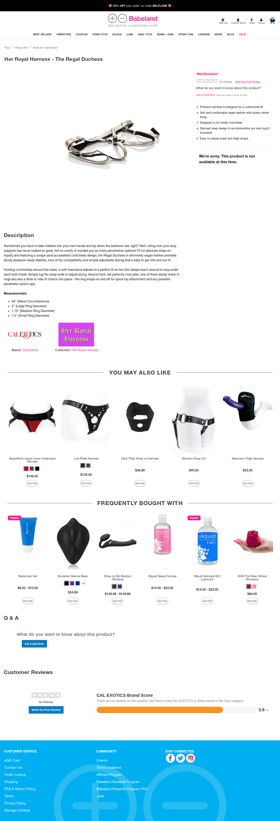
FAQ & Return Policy (20, 789)
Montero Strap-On (194, 458)
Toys (7, 47)
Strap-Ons (21, 47)
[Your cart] (272, 21)
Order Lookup (15, 774)
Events (102, 760)
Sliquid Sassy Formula (162, 576)
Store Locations (109, 767)
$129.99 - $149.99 (117, 594)
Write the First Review (247, 81)
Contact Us (13, 767)
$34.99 (73, 592)
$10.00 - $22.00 (162, 588)
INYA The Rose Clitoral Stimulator (252, 577)
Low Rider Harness (86, 458)
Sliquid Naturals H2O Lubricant (207, 577)
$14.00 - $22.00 (207, 589)
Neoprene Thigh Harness (248, 458)
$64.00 (252, 594)
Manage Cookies (17, 810)
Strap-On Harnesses (45, 47)
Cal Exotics (30, 350)
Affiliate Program (109, 774)
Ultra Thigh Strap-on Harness (140, 458)
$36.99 (140, 470)
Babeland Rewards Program (118, 782)
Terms (9, 796)
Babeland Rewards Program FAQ (122, 789)
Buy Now (32, 483)
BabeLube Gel (27, 576)
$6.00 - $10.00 (28, 588)
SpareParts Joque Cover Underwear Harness (32, 460)
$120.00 (86, 475)
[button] (26, 468)
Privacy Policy (15, 803)
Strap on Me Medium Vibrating (117, 577)
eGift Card (12, 760)
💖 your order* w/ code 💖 (140, 6)
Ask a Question (205, 94)
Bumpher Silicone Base (73, 576)
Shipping (11, 782)
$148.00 (32, 476)
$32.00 (247, 470)
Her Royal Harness (84, 350)
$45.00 (194, 470)
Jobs (100, 796)
